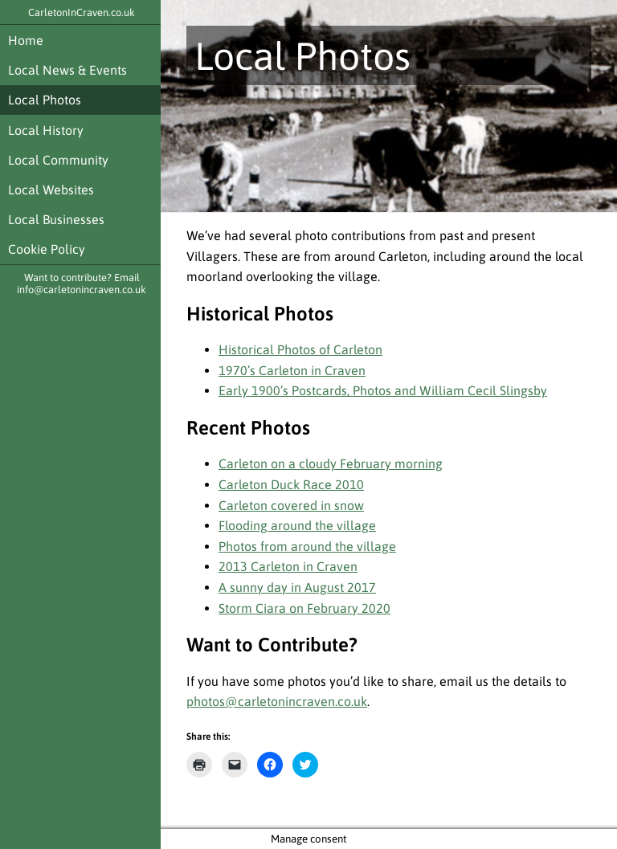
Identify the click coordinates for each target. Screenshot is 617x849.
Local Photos (44, 99)
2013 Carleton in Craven (288, 566)
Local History (46, 130)
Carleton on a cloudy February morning (331, 463)
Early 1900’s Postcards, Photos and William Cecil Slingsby (383, 390)
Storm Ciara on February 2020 (304, 608)
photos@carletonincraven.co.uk (276, 701)
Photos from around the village (307, 546)
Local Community (58, 160)
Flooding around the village (297, 525)
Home (25, 40)
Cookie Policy (46, 249)
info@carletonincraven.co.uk (81, 290)
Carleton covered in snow (291, 505)
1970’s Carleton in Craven (292, 370)
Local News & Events (67, 70)
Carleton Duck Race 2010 (291, 484)
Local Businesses (56, 219)
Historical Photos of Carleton (300, 349)
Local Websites (51, 189)
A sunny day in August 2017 (297, 587)
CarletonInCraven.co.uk (81, 12)
